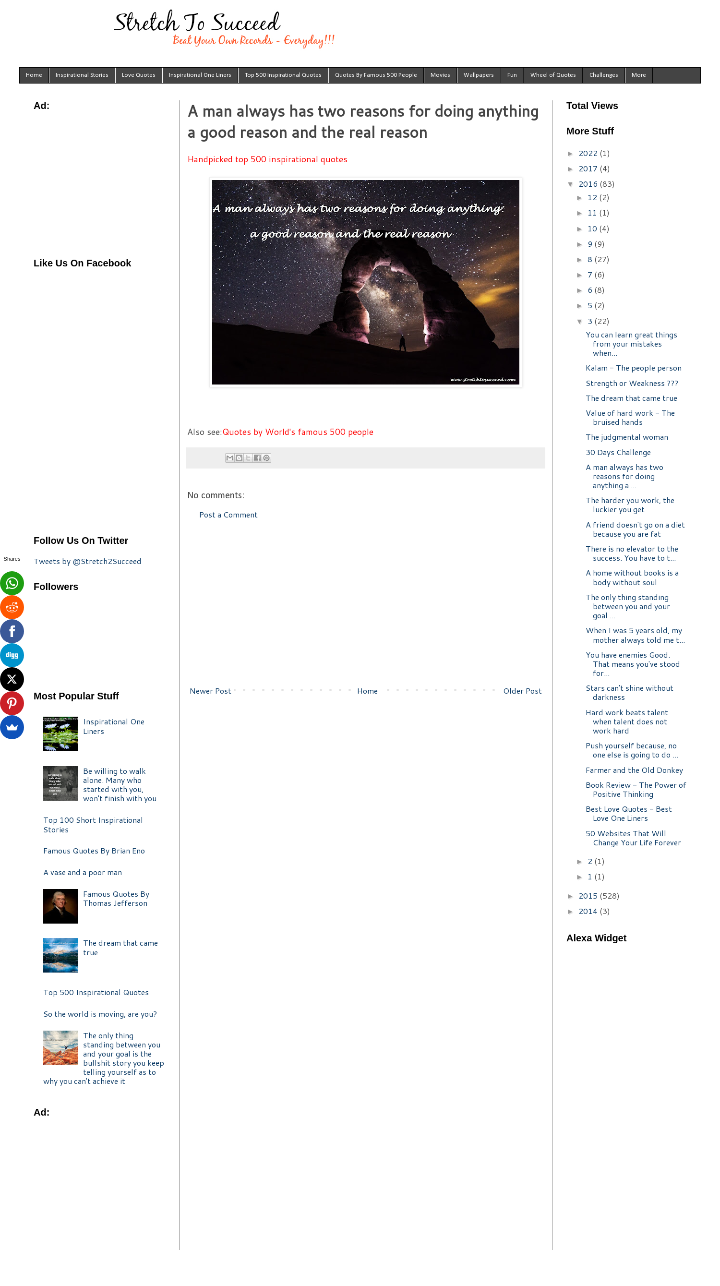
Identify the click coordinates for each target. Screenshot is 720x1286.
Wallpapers (479, 75)
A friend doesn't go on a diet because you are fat (635, 529)
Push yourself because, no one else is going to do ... (632, 750)
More (639, 75)
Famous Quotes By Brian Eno (94, 850)
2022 (589, 152)
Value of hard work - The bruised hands (630, 417)
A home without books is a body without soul (632, 577)
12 (593, 197)
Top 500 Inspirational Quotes (283, 75)
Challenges (603, 75)
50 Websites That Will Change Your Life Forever (633, 838)
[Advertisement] (365, 603)
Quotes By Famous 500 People (376, 75)
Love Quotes (139, 75)
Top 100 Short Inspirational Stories (93, 824)
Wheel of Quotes (553, 75)
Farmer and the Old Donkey (634, 769)
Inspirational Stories (82, 75)
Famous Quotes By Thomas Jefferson (116, 898)
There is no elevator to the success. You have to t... (632, 553)
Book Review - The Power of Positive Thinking (636, 789)
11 (593, 212)
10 (593, 228)
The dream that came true (120, 947)
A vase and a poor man (82, 871)
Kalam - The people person (634, 367)
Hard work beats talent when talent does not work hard (627, 721)
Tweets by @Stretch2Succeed (88, 560)
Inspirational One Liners (200, 75)
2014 (589, 910)
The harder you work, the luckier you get (630, 504)
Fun (512, 75)
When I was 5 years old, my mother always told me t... (635, 635)
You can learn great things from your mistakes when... (631, 343)
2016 (589, 183)
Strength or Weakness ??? (632, 382)
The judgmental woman (627, 436)
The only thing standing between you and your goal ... (628, 606)
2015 (589, 895)
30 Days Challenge (618, 451)
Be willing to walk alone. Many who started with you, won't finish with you (119, 784)
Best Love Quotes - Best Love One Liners (629, 813)
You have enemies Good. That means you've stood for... (633, 663)
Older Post (522, 690)
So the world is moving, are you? (100, 1013)
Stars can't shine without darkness (629, 692)
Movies (440, 75)
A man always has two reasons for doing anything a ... (624, 476)
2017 (589, 168)
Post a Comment (228, 514)
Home (34, 75)
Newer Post (210, 690)
